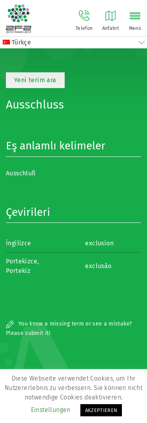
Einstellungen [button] (51, 410)
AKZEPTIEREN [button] (101, 410)
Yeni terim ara (35, 80)
